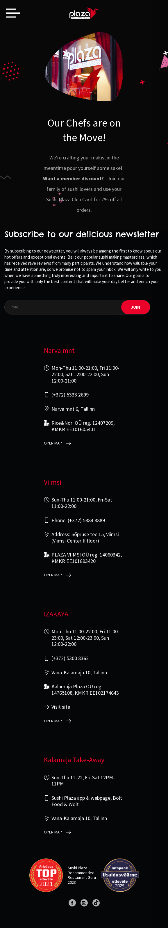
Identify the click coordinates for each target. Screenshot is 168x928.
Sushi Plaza (77, 867)
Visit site (60, 707)
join (135, 307)
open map (53, 443)
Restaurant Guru (82, 877)
